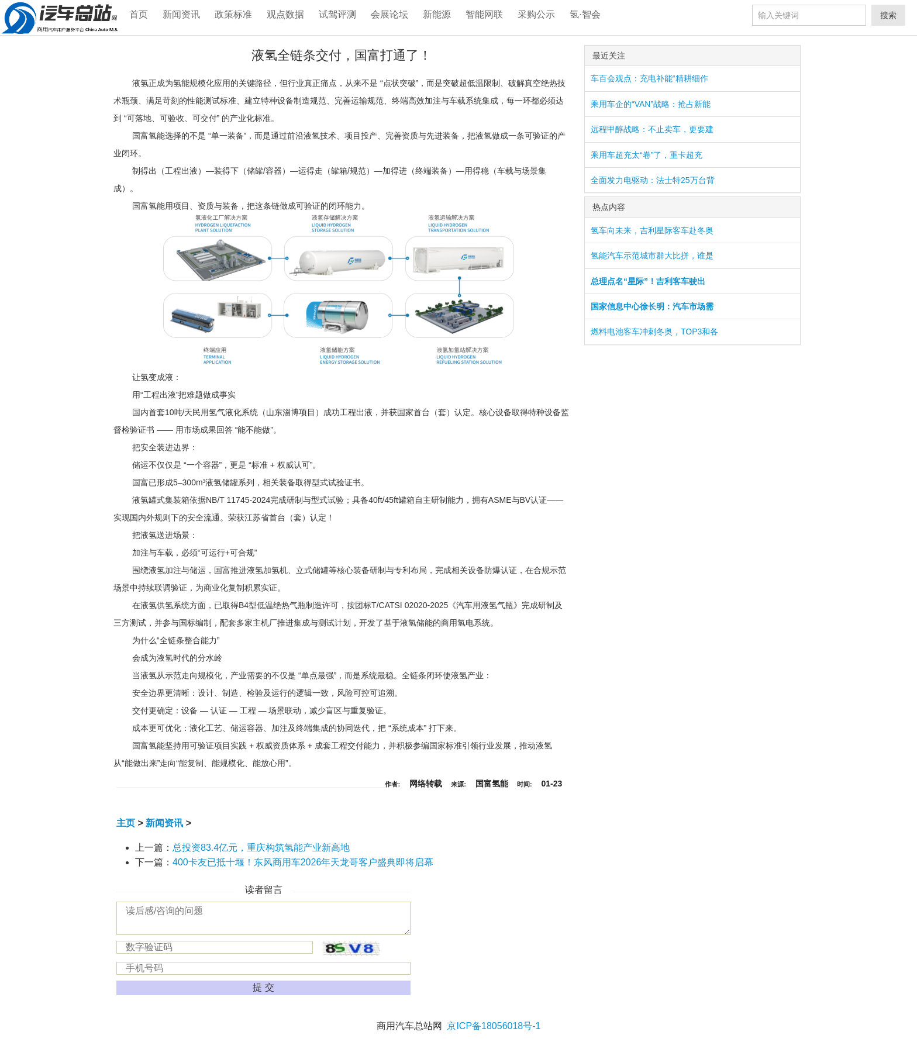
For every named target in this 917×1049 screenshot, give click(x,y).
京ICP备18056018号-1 (493, 1026)
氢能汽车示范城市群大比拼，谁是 (652, 255)
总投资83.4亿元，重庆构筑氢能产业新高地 (261, 848)
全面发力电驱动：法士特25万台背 (653, 180)
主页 (125, 823)
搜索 (888, 15)
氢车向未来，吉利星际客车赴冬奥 (652, 230)
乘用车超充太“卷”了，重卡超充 (646, 155)
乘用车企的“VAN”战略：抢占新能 (651, 104)
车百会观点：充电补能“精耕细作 (649, 78)
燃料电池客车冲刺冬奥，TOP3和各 (654, 331)
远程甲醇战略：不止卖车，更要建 (652, 129)
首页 (138, 14)
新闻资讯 (164, 823)
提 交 (263, 987)
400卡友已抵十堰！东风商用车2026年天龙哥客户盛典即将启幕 (303, 862)
